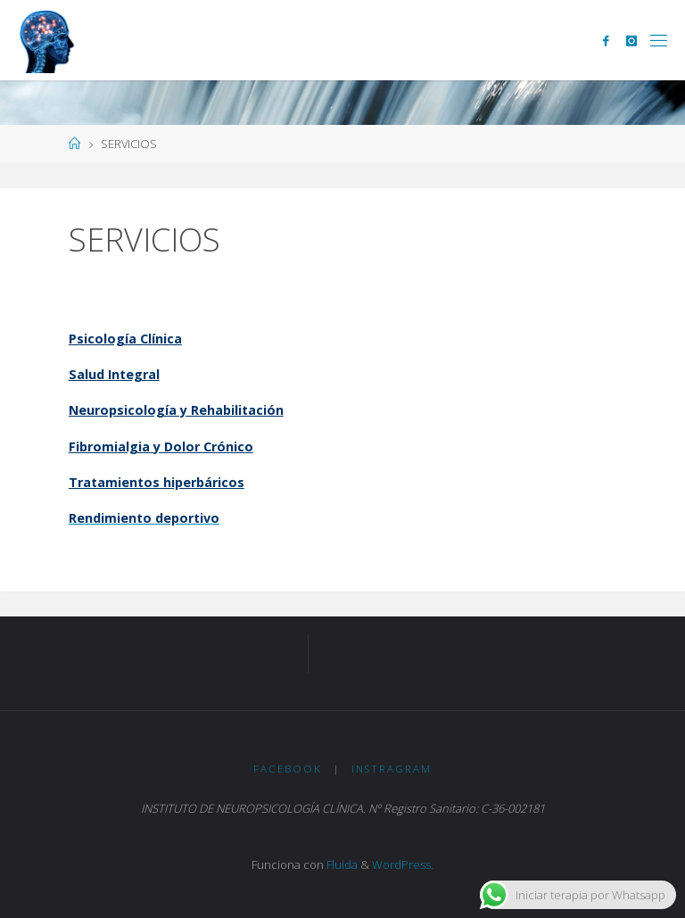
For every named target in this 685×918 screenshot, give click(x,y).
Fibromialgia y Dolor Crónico (161, 446)
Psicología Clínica (125, 338)
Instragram (391, 768)
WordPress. (402, 864)
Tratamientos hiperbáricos (156, 482)
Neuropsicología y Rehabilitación (176, 409)
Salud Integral (114, 374)
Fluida (341, 864)
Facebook (287, 768)
